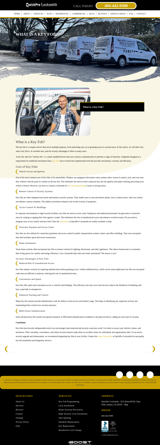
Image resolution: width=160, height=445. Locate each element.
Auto (49, 14)
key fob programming (77, 186)
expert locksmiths (105, 336)
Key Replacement (67, 426)
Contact (141, 14)
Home (17, 14)
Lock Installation (66, 405)
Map (126, 404)
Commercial (79, 14)
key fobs (56, 161)
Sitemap (19, 418)
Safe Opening (65, 418)
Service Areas (118, 14)
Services (38, 14)
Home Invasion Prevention (71, 410)
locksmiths (64, 221)
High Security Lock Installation (73, 414)
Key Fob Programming (69, 401)
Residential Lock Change (70, 430)
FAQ (131, 14)
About (26, 14)
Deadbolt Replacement (69, 422)
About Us (20, 401)
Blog (92, 14)
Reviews (102, 14)
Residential (62, 14)
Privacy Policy (22, 422)
